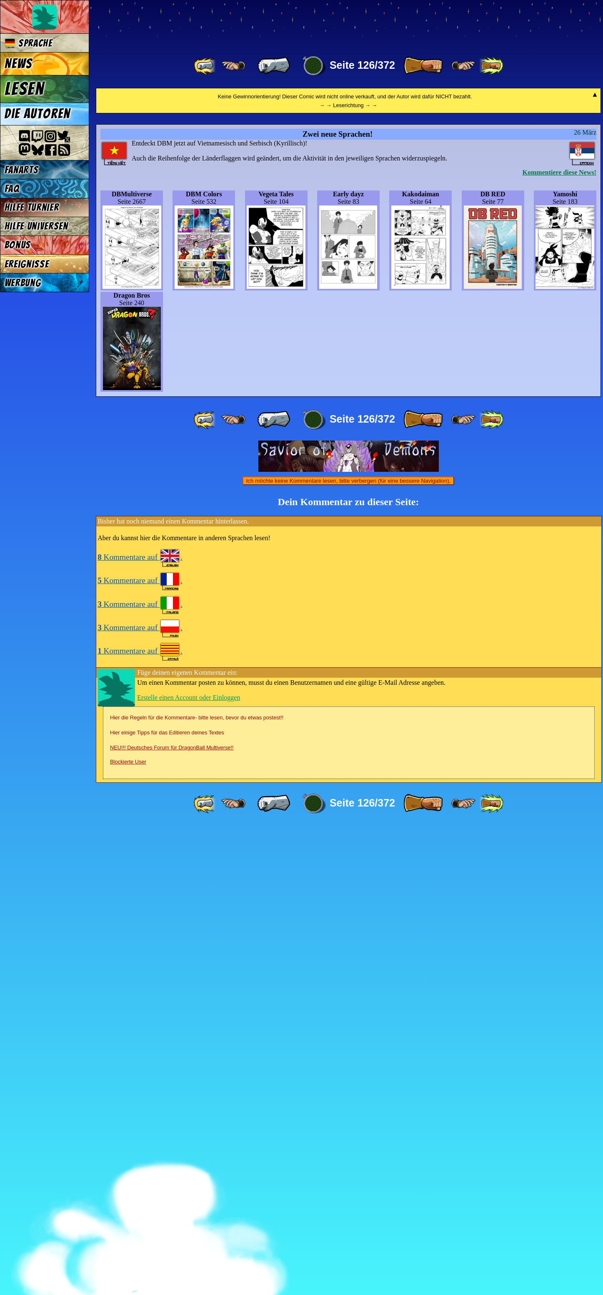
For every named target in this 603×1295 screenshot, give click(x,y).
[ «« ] (205, 65)
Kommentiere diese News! (559, 640)
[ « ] (274, 66)
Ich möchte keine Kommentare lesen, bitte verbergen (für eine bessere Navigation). (348, 949)
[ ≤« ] (233, 65)
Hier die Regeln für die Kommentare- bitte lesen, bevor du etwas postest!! (196, 1186)
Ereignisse (27, 264)
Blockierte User (128, 1230)
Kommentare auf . (140, 1025)
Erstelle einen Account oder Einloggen (188, 1166)
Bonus (18, 245)
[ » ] (423, 66)
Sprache (29, 43)
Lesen (25, 88)
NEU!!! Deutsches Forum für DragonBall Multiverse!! (172, 1216)
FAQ (12, 188)
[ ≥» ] (463, 65)
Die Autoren (37, 114)
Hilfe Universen (36, 226)
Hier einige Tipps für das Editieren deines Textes (167, 1201)
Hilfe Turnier (32, 207)
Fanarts (22, 170)
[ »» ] (491, 65)
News (19, 64)
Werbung (23, 283)
